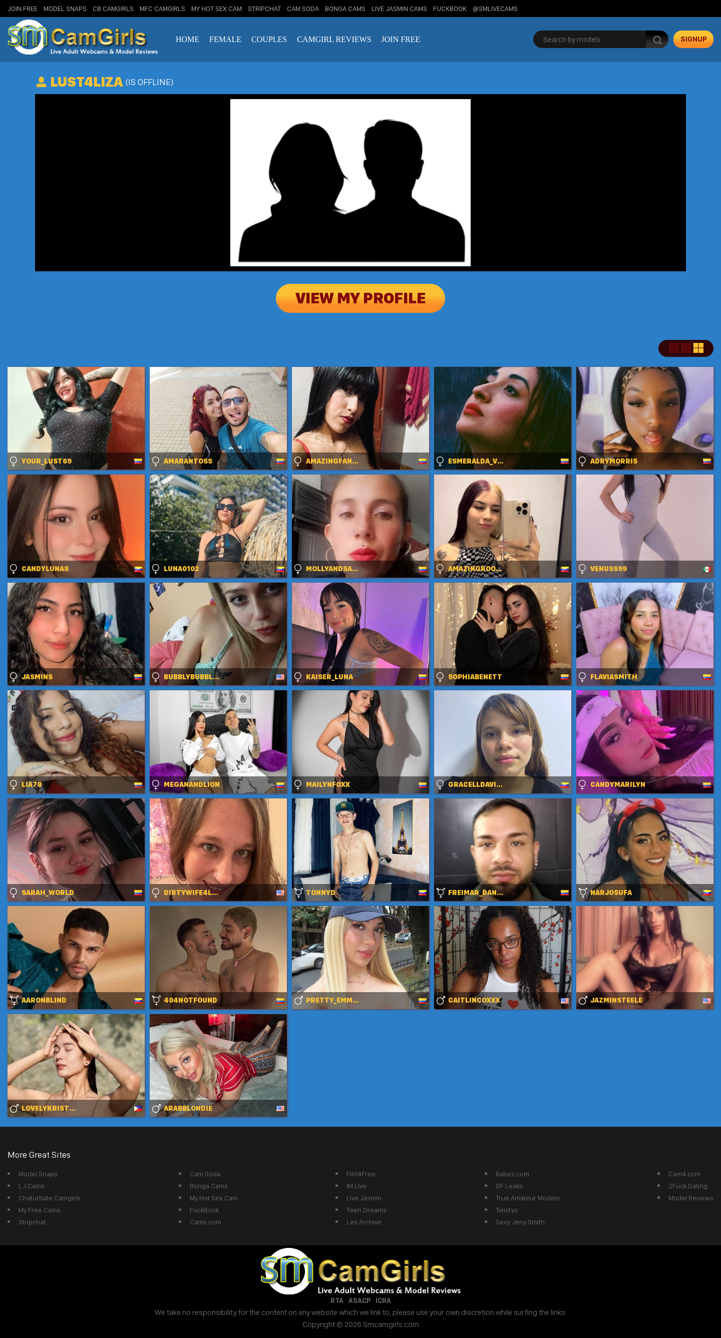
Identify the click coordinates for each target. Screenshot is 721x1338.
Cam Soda (303, 9)
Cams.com (205, 1222)
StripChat (264, 9)
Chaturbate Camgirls (50, 1198)
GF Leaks (509, 1186)
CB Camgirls (113, 9)
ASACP (359, 1300)
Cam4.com (684, 1174)
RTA (336, 1300)
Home (187, 39)
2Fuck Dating (687, 1186)
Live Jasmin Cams (399, 9)
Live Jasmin (364, 1198)
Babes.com (512, 1174)
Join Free (23, 9)
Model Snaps (65, 9)
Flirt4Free (361, 1174)
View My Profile (360, 298)
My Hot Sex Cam (216, 9)
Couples (269, 39)
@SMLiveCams (495, 9)
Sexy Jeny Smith (520, 1222)
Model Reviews (690, 1198)
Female (225, 39)
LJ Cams (32, 1186)
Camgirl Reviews (334, 39)
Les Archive (364, 1222)
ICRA (383, 1300)
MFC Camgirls (162, 9)
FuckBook (450, 9)
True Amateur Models (528, 1198)
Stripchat (32, 1222)
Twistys (507, 1210)
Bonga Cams (345, 9)
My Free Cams (40, 1210)
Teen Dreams (366, 1210)
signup (693, 39)
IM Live (356, 1186)
